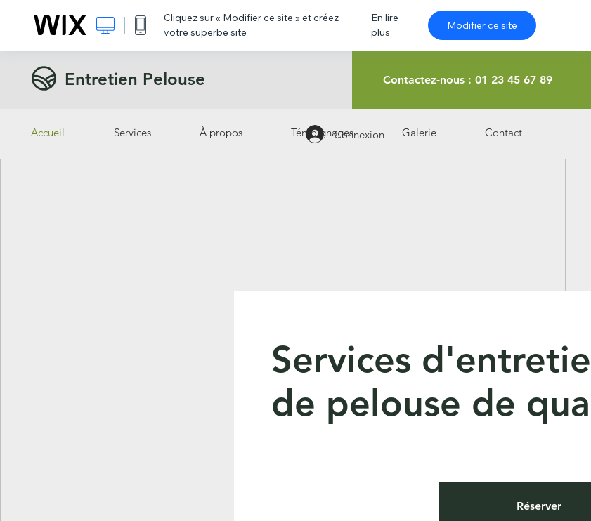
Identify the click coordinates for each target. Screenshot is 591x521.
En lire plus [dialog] (384, 25)
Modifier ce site (482, 25)
